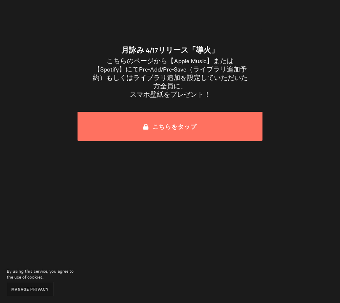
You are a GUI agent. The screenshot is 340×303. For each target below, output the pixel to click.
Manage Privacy (30, 289)
